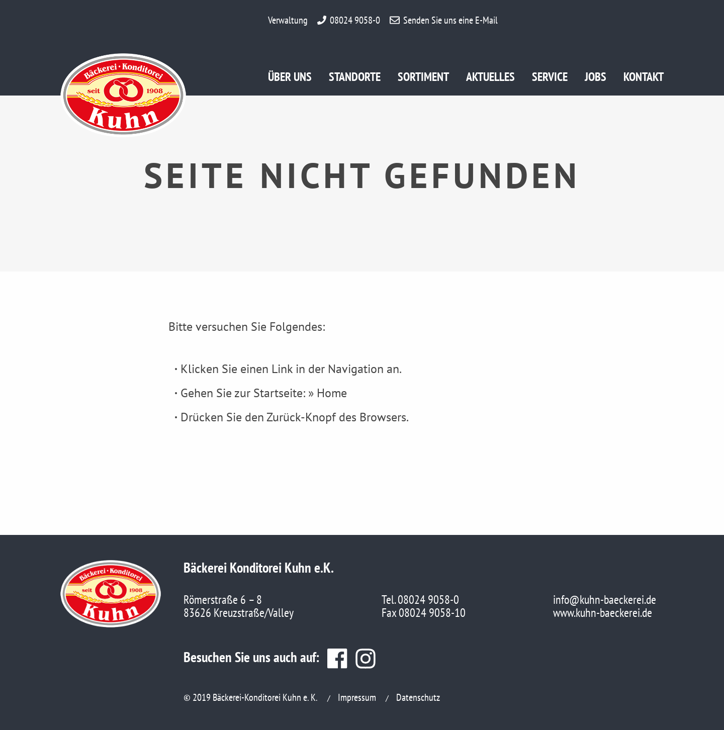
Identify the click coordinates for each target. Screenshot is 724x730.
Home (332, 393)
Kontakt (643, 78)
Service (551, 78)
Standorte (355, 78)
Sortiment (423, 78)
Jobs (600, 78)
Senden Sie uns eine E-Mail (450, 20)
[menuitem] (298, 80)
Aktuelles (490, 78)
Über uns (290, 78)
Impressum (357, 697)
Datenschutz (418, 697)
